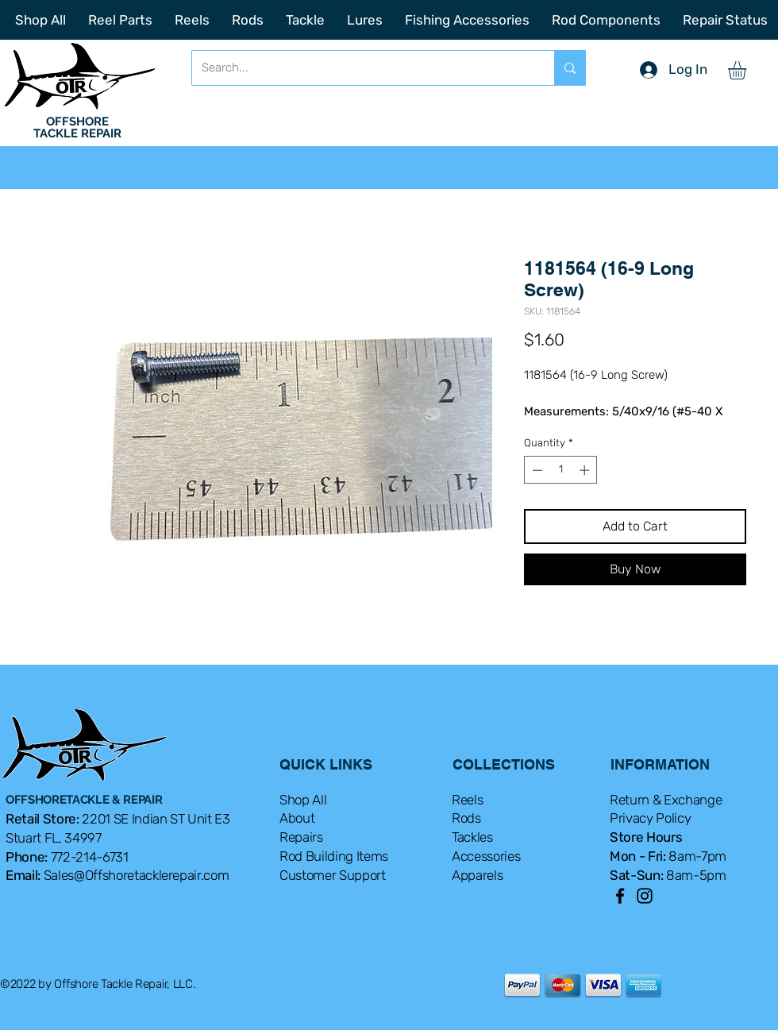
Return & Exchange (666, 800)
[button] (748, 70)
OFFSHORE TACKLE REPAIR (77, 127)
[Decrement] (535, 470)
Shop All (302, 800)
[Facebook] (620, 895)
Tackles (472, 837)
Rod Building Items (333, 856)
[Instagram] (644, 895)
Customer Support (332, 875)
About (296, 818)
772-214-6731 (90, 857)
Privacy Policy (650, 818)
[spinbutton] (560, 470)
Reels (467, 800)
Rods (466, 818)
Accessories (486, 856)
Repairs (301, 837)
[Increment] (585, 470)
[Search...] (361, 68)
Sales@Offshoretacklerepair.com (136, 875)
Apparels (477, 875)
